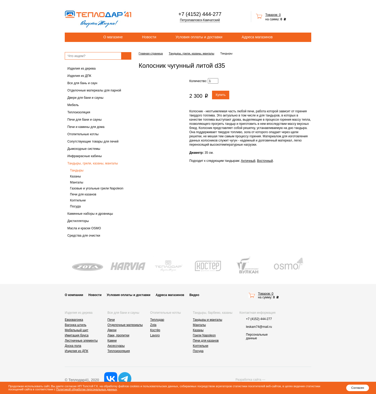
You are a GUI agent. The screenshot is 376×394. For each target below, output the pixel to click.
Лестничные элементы (81, 340)
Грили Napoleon (204, 335)
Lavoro (155, 335)
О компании (74, 295)
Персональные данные (257, 336)
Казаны (75, 176)
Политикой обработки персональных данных (86, 389)
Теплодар (157, 320)
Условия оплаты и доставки (198, 37)
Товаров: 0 (273, 15)
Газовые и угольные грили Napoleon (97, 188)
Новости (149, 37)
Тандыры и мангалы (207, 320)
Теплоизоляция (78, 112)
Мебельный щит (76, 330)
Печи (111, 320)
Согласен (357, 387)
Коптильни (78, 200)
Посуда (75, 206)
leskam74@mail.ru (259, 327)
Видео (194, 295)
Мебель (73, 105)
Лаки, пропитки (119, 335)
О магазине (113, 37)
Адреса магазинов (257, 37)
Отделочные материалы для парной (94, 90)
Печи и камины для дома (85, 127)
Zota (153, 325)
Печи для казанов (83, 194)
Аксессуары (116, 346)
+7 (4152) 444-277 (199, 14)
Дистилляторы (78, 221)
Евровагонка (74, 320)
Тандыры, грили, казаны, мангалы (92, 163)
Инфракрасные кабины (84, 156)
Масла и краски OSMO (84, 228)
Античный (248, 161)
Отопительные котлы (83, 134)
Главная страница (151, 53)
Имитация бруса (77, 335)
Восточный (265, 161)
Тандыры (77, 170)
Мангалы (76, 182)
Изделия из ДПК (79, 76)
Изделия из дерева (81, 68)
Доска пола (73, 346)
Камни (112, 340)
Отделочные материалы (125, 325)
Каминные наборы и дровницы (90, 214)
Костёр (155, 330)
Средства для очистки (83, 235)
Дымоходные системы (83, 149)
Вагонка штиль (75, 325)
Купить (221, 95)
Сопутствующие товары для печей (93, 141)
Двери (112, 330)
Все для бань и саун (82, 83)
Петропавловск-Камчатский (200, 20)
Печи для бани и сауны (84, 119)
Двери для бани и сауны (85, 98)
